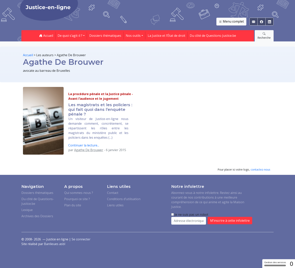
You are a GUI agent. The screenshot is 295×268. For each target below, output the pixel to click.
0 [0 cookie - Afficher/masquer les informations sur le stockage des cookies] (291, 264)
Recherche (264, 35)
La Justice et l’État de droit (166, 35)
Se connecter (81, 239)
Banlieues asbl (54, 244)
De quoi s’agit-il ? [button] (70, 35)
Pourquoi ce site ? (77, 199)
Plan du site (72, 205)
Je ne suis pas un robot (189, 214)
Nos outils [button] (133, 35)
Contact (112, 193)
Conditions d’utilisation (123, 199)
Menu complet (231, 21)
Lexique (27, 210)
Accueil (46, 35)
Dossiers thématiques (105, 35)
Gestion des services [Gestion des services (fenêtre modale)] (275, 263)
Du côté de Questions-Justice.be (213, 35)
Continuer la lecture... (83, 145)
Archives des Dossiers (37, 216)
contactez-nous (260, 169)
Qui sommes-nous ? (78, 193)
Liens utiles (115, 205)
